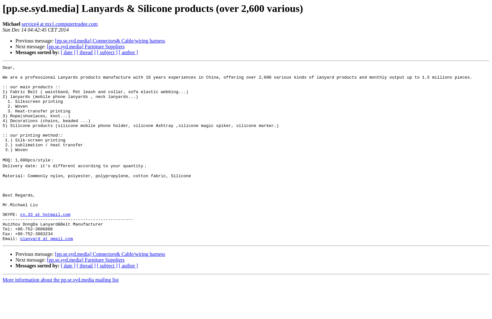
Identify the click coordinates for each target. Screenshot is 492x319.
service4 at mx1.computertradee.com (60, 24)
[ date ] (68, 52)
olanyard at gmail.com (46, 272)
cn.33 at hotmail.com (45, 243)
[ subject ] (107, 52)
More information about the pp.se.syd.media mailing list (60, 313)
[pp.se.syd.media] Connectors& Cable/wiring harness (110, 41)
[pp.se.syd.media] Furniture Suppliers (86, 46)
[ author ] (128, 52)
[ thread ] (86, 52)
